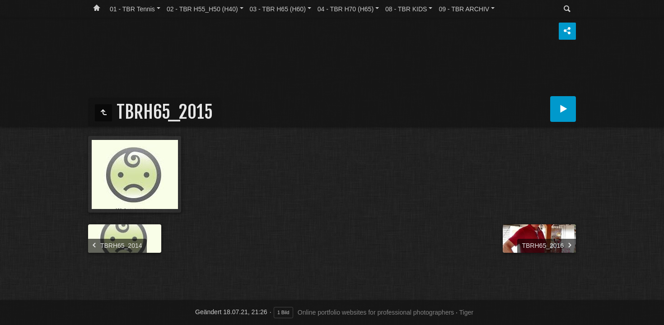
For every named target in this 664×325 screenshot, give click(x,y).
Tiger (466, 312)
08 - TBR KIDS (406, 9)
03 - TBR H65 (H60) (278, 9)
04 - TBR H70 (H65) (346, 9)
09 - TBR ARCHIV (464, 9)
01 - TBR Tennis (132, 9)
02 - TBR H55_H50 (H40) (202, 9)
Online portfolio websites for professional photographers (376, 312)
